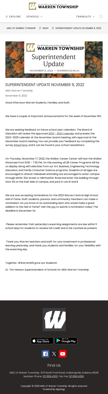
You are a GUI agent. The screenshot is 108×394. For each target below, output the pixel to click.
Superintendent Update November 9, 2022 (78, 28)
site (53, 207)
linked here (20, 145)
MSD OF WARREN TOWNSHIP (21, 28)
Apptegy (60, 389)
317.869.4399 (76, 376)
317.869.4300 (50, 376)
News (46, 28)
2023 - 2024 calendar (61, 133)
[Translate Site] (85, 16)
